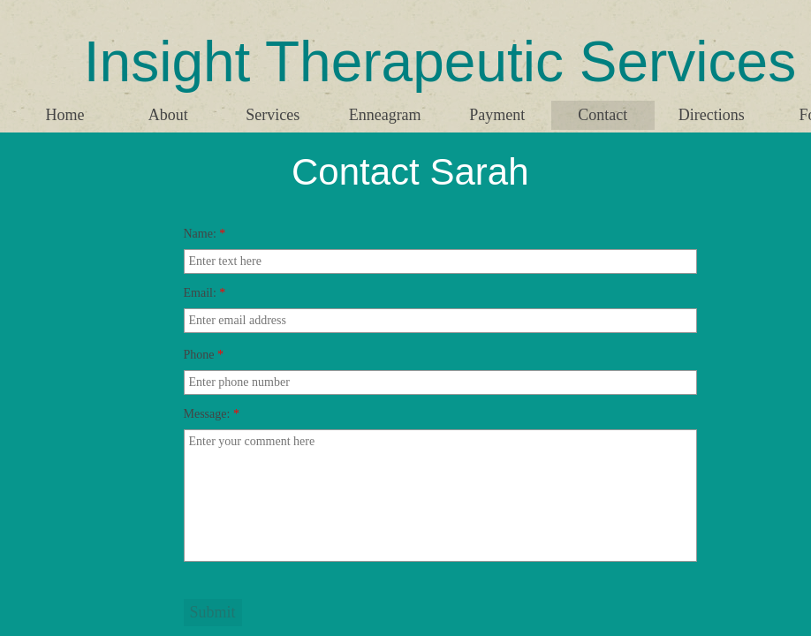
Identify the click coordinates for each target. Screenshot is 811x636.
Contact (602, 115)
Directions (711, 115)
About (168, 115)
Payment (497, 115)
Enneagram (385, 115)
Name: (205, 233)
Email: (205, 292)
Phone (204, 354)
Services (272, 115)
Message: (211, 413)
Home (64, 115)
